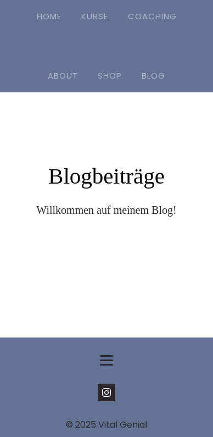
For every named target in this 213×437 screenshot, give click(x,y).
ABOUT (63, 75)
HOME (49, 16)
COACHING (152, 16)
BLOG (153, 75)
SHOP (110, 75)
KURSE (94, 16)
